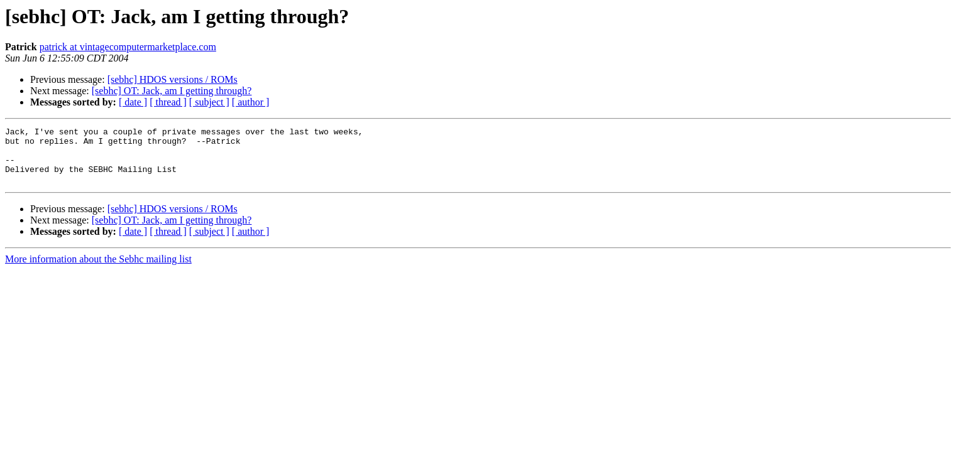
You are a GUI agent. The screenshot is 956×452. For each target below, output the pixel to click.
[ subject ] (209, 102)
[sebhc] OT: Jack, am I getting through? (172, 90)
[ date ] (133, 102)
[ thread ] (168, 102)
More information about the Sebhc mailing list (98, 270)
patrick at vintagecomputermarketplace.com (128, 46)
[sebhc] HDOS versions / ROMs (172, 79)
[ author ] (251, 102)
